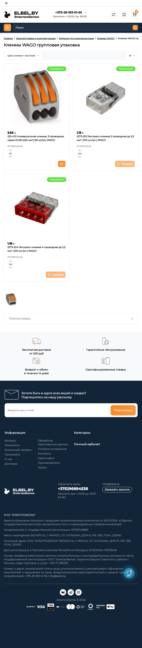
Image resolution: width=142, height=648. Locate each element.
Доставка (11, 463)
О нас (8, 459)
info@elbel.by (111, 484)
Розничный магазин (18, 450)
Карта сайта (46, 458)
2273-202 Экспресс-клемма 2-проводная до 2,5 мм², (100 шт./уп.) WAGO (105, 138)
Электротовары (71, 318)
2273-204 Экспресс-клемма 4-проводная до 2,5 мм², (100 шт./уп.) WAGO (36, 249)
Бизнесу (10, 440)
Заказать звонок (117, 489)
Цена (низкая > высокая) (23, 55)
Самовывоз (12, 454)
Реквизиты (12, 445)
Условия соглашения (52, 449)
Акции (42, 467)
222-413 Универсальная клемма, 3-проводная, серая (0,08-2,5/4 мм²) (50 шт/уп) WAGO (35, 138)
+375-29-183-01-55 (68, 12)
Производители (49, 462)
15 (132, 55)
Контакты (44, 453)
